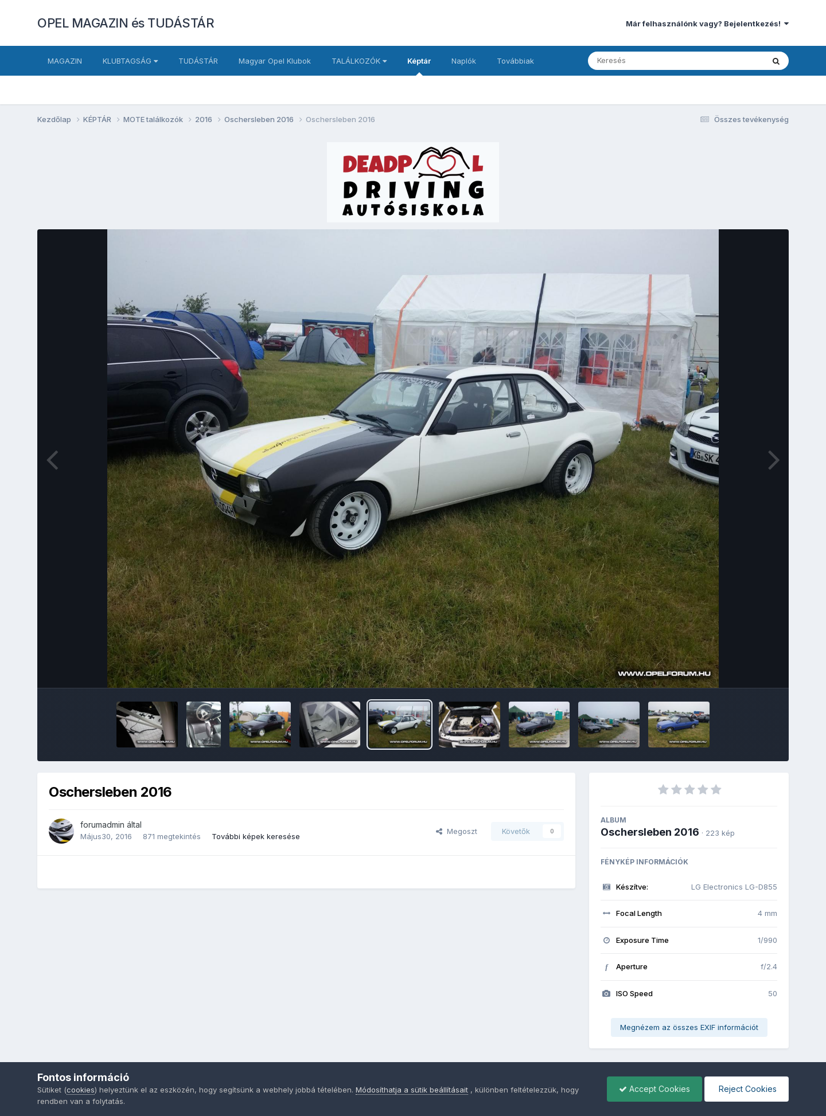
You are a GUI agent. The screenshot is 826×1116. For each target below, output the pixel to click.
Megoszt (456, 831)
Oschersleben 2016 (650, 832)
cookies (81, 1089)
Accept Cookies (654, 1089)
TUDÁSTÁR (198, 60)
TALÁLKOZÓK (359, 60)
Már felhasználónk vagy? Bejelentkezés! (707, 23)
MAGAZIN (65, 60)
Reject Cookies (746, 1089)
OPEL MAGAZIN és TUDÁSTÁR (125, 22)
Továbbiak (515, 60)
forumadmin (102, 824)
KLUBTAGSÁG (130, 60)
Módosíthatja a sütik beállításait (412, 1089)
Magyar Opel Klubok (275, 60)
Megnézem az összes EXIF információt (689, 1027)
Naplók (463, 60)
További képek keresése (256, 836)
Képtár (419, 66)
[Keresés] (644, 61)
